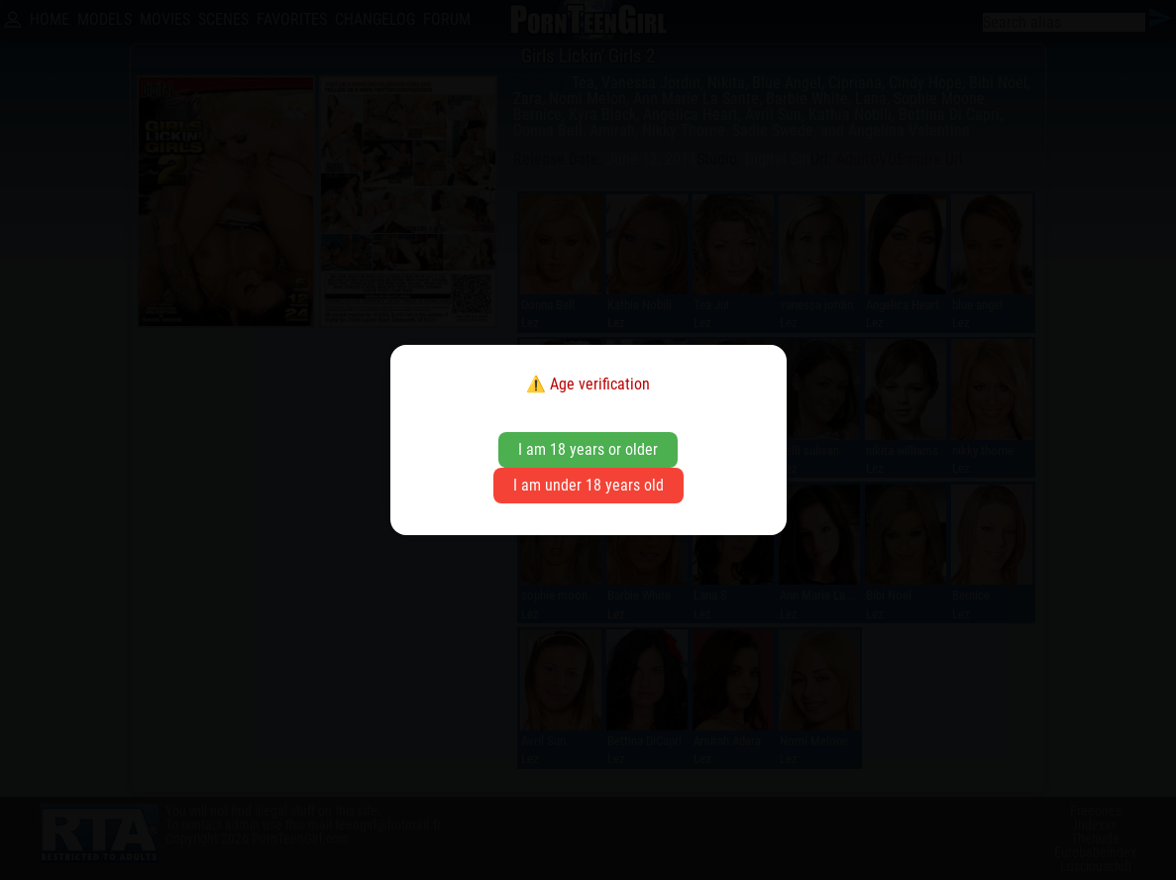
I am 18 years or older (588, 449)
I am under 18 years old (588, 485)
